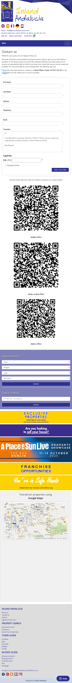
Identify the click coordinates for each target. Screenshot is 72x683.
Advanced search (8, 627)
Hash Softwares (40, 680)
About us (5, 612)
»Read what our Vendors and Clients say (36, 487)
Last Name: (7, 92)
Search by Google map (10, 632)
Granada (5, 644)
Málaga (4, 646)
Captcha (7, 155)
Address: (6, 101)
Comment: (6, 129)
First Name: (7, 82)
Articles (4, 617)
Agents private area (9, 620)
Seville (4, 649)
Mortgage (5, 666)
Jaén (3, 641)
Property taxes (7, 661)
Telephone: (7, 110)
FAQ (3, 663)
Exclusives (5, 629)
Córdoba (5, 639)
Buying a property (8, 656)
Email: (5, 120)
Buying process (7, 658)
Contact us (5, 615)
